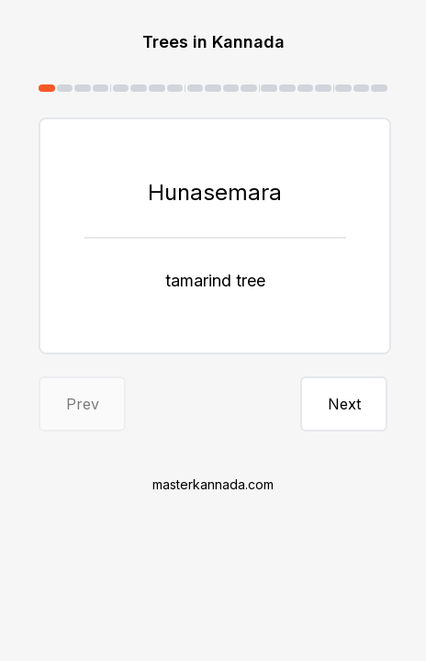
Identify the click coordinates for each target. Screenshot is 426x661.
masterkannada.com (213, 484)
